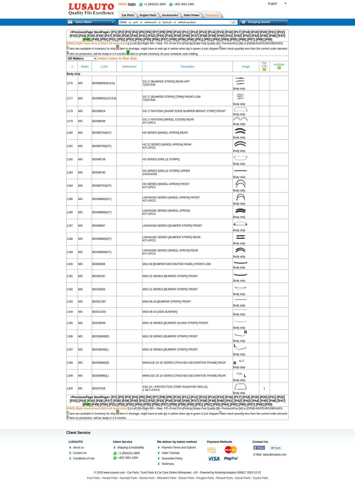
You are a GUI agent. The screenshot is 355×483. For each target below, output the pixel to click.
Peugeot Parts (205, 478)
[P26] (100, 36)
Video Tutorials (171, 453)
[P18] (246, 32)
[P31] (143, 36)
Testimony (168, 463)
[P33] (160, 36)
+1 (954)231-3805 (152, 4)
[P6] (149, 32)
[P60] (190, 39)
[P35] (177, 36)
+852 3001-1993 (181, 4)
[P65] (234, 39)
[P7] (155, 32)
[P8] (162, 32)
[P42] (238, 36)
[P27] (108, 36)
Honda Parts (109, 478)
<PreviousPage (81, 32)
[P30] (134, 36)
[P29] (125, 36)
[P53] (130, 39)
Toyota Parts (260, 478)
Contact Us (79, 453)
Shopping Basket (256, 22)
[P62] (208, 39)
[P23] (73, 36)
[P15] (220, 32)
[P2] (121, 32)
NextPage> (102, 32)
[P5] (142, 32)
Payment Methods (219, 441)
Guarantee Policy (172, 458)
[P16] (229, 32)
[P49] (95, 39)
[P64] (225, 39)
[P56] (156, 39)
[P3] (128, 32)
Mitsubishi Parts (166, 478)
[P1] (114, 32)
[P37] (195, 36)
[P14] (211, 32)
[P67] (251, 39)
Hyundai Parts (128, 478)
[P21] (272, 32)
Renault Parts (224, 478)
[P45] (264, 36)
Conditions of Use (84, 458)
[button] (233, 22)
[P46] (272, 36)
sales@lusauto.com (275, 454)
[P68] (260, 39)
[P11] (186, 32)
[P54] (138, 39)
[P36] (186, 36)
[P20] (263, 32)
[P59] (182, 39)
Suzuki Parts (242, 478)
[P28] (117, 36)
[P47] (281, 36)
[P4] (135, 32)
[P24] (82, 36)
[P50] (104, 39)
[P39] (212, 36)
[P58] (173, 39)
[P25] (91, 36)
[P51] (112, 39)
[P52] (121, 39)
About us (78, 447)
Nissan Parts (186, 478)
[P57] (164, 39)
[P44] (255, 36)
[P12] (194, 32)
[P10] (177, 32)
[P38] (203, 36)
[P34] (169, 36)
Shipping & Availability (130, 447)
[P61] (199, 39)
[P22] (281, 32)
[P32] (151, 36)
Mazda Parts (147, 478)
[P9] (169, 32)
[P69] (268, 39)
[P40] (221, 36)
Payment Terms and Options (179, 447)
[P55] (147, 39)
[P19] (255, 32)
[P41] (229, 36)
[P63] (216, 39)
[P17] (238, 32)
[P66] (242, 39)
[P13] (203, 32)
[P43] (247, 36)
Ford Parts (93, 478)
